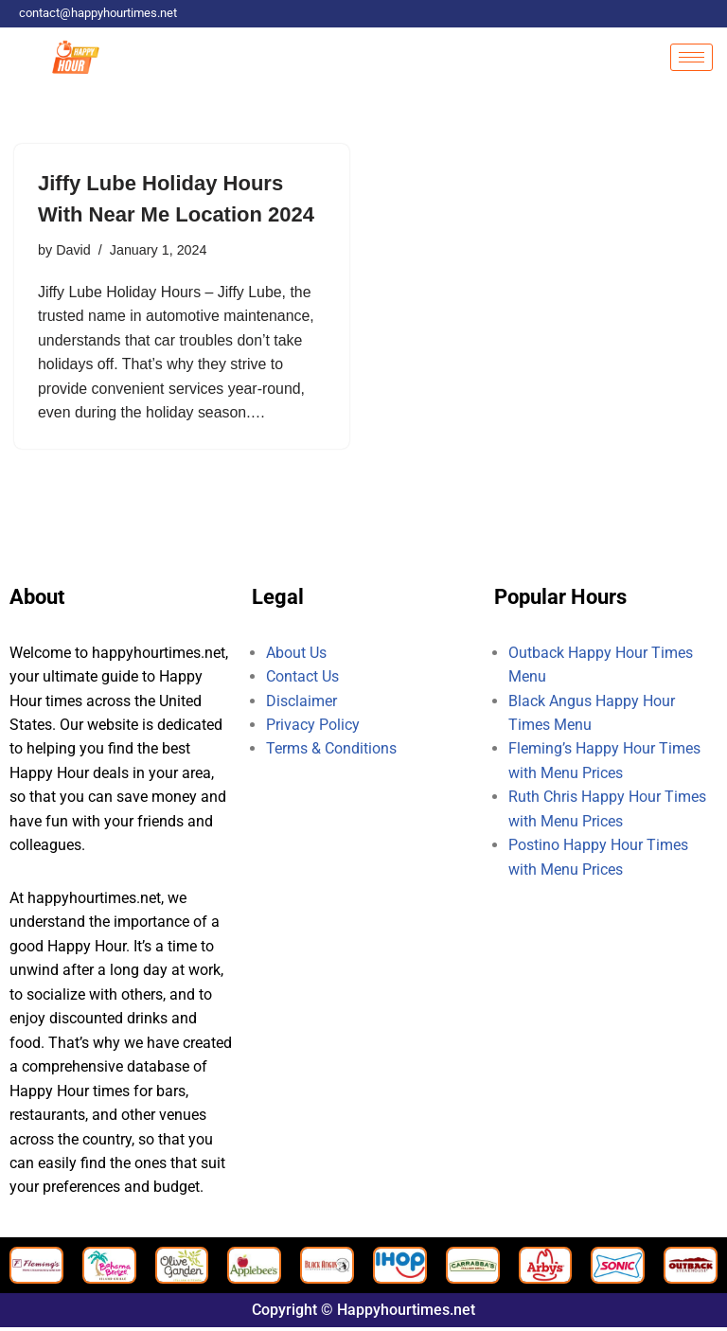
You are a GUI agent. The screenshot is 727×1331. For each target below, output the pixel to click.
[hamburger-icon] (691, 57)
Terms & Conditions (331, 750)
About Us (296, 654)
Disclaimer (301, 702)
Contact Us (302, 677)
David (73, 249)
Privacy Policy (313, 727)
